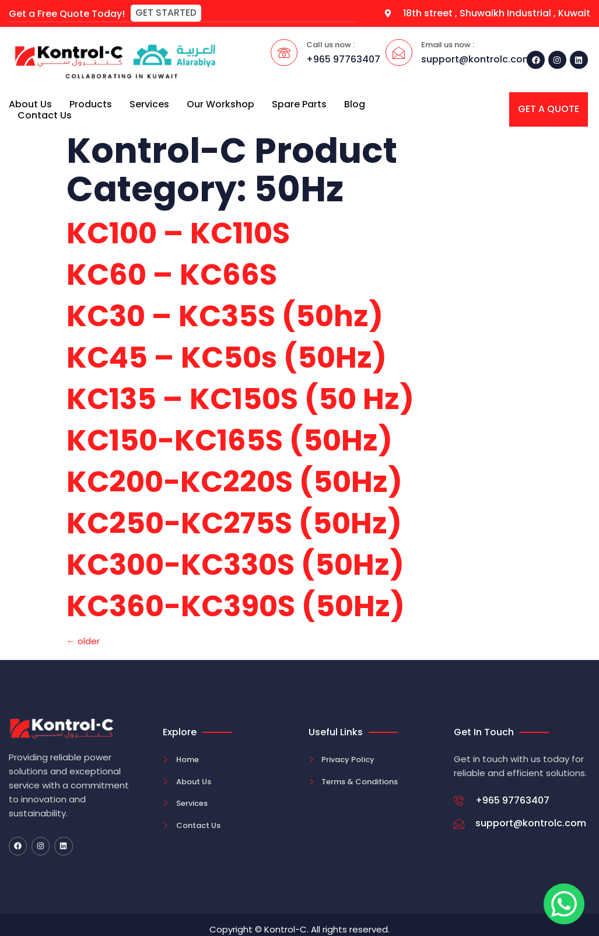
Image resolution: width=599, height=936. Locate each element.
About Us (30, 103)
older (83, 641)
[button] (166, 13)
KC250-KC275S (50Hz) (234, 523)
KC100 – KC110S (178, 233)
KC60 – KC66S (171, 274)
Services (149, 103)
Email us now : (447, 44)
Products (90, 103)
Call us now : (330, 44)
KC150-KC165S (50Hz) (229, 440)
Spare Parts (299, 103)
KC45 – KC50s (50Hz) (226, 357)
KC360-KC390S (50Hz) (235, 606)
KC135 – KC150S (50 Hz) (240, 399)
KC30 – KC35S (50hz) (224, 316)
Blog (354, 103)
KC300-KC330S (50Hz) (235, 564)
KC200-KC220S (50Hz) (234, 482)
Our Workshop (220, 103)
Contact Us (44, 114)
